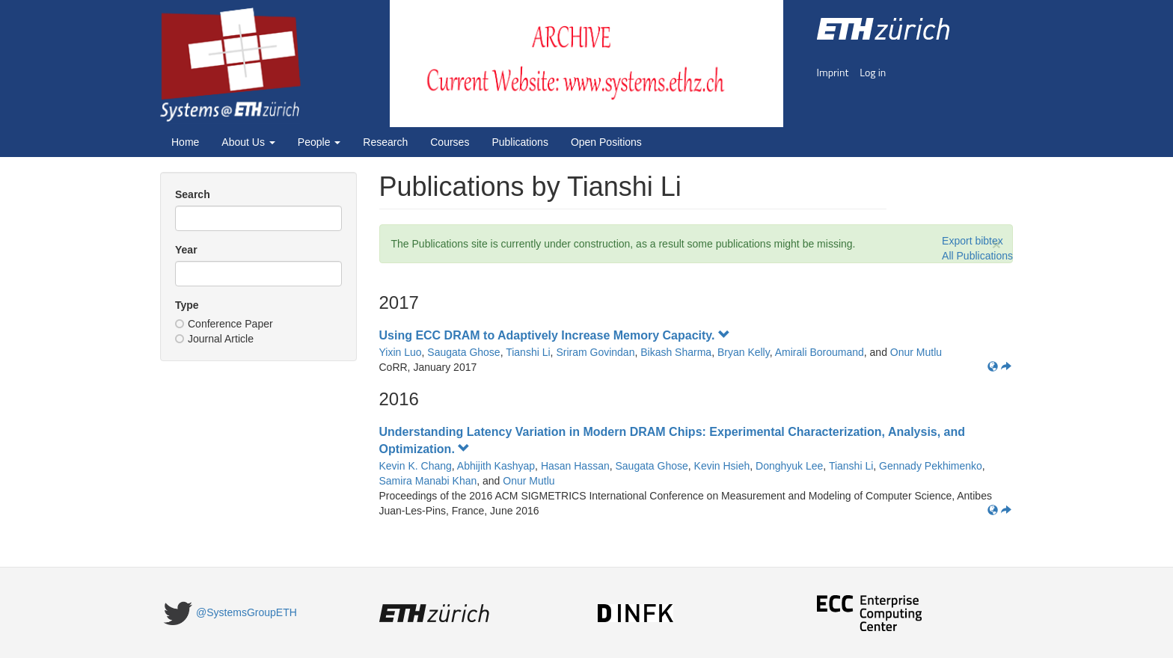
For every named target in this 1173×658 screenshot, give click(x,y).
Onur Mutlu (916, 352)
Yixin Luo (400, 352)
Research (385, 142)
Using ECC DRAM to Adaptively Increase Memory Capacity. (554, 335)
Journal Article (214, 339)
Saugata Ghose (463, 352)
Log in (873, 72)
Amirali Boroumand (819, 352)
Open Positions (606, 142)
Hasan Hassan (575, 466)
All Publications (977, 256)
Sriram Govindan (595, 352)
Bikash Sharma (675, 352)
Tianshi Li (528, 352)
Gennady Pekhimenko (930, 466)
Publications (519, 142)
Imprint (833, 72)
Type (187, 305)
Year (186, 250)
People (319, 142)
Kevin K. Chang (415, 466)
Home (185, 142)
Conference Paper (224, 324)
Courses (449, 142)
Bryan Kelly (743, 352)
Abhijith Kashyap (496, 466)
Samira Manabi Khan (428, 481)
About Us (248, 142)
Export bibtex (972, 241)
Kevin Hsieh (722, 466)
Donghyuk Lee (789, 466)
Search (192, 194)
